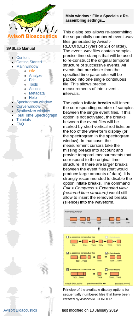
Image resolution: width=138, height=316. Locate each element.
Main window (27, 66)
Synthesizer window (33, 111)
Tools (33, 84)
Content (23, 57)
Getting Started (29, 62)
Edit (32, 80)
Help (33, 97)
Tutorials (23, 120)
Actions (35, 89)
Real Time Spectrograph (36, 115)
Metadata (37, 93)
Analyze (36, 75)
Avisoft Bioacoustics (20, 310)
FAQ (20, 124)
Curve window (28, 106)
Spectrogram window (34, 102)
